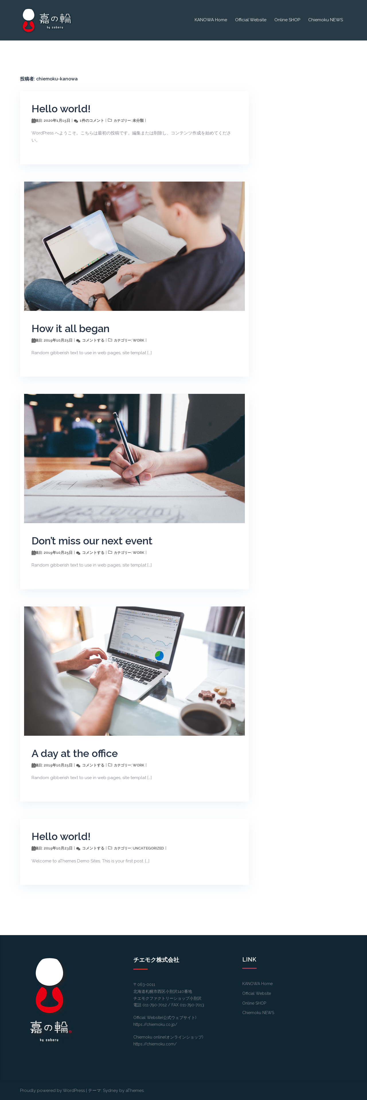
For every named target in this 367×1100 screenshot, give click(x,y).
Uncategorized (148, 848)
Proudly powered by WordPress (52, 1090)
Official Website (250, 19)
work (138, 340)
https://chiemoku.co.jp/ (155, 1024)
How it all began (71, 328)
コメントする (93, 340)
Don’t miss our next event (92, 541)
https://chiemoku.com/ (155, 1044)
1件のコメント (92, 120)
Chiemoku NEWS (325, 19)
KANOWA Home (211, 19)
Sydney (110, 1090)
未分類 (138, 120)
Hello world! (61, 109)
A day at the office (75, 753)
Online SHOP (287, 19)
